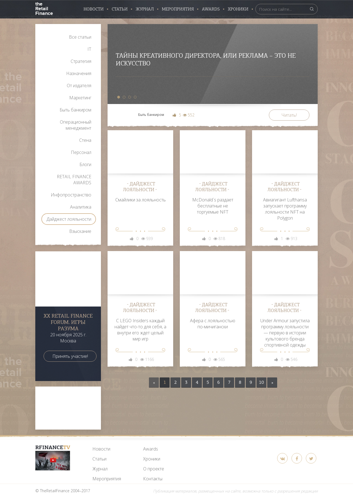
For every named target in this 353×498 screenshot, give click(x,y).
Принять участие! (70, 356)
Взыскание (80, 231)
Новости (94, 9)
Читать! (289, 115)
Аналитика (80, 207)
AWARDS (211, 9)
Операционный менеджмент (75, 125)
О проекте (153, 469)
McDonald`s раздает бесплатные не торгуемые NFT (212, 206)
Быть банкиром (75, 110)
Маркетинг (80, 98)
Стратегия (81, 61)
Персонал (81, 152)
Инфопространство (71, 195)
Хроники (238, 9)
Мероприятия (178, 9)
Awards (150, 449)
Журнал (145, 9)
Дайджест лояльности (69, 219)
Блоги (85, 164)
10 (261, 382)
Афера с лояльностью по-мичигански (212, 324)
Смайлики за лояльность (140, 200)
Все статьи (80, 37)
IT (89, 49)
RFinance (52, 447)
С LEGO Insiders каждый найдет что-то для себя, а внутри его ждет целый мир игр (140, 330)
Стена (85, 140)
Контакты (152, 479)
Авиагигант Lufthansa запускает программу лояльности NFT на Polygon (285, 209)
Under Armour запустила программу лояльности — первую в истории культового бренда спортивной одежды (285, 333)
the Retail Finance (44, 8)
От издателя (79, 85)
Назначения (78, 73)
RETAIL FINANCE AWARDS (74, 180)
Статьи (120, 9)
